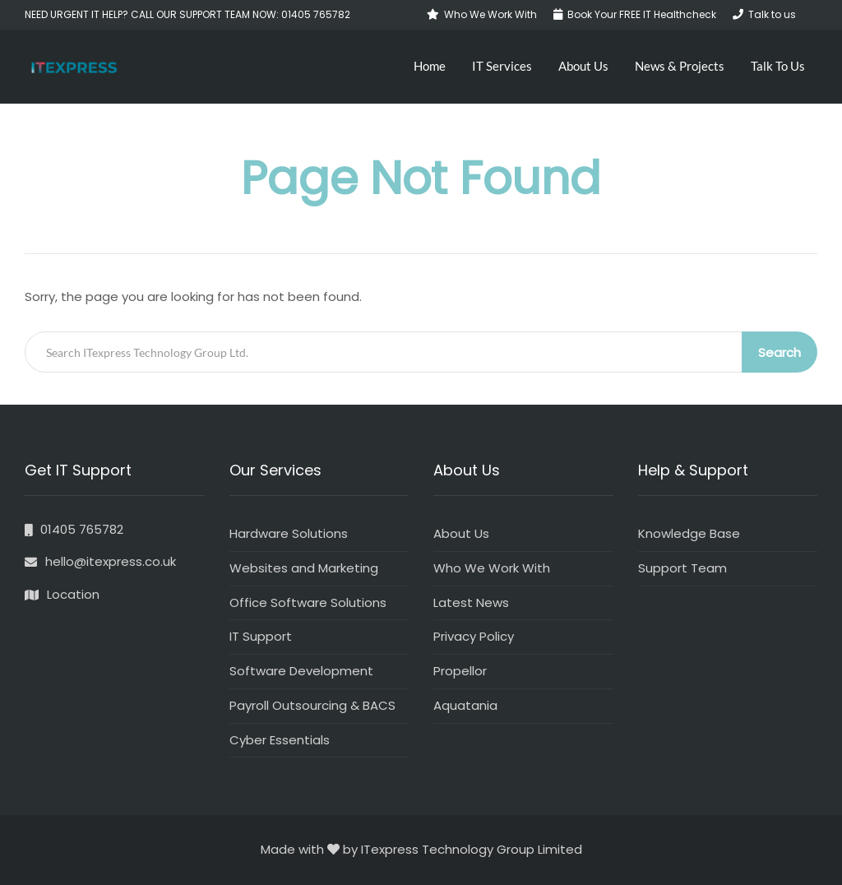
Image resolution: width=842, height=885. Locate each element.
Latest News (471, 602)
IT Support (260, 636)
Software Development (301, 670)
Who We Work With (491, 568)
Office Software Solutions (307, 602)
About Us (583, 65)
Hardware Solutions (288, 533)
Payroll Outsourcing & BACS (312, 705)
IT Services (502, 65)
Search (779, 352)
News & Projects (679, 65)
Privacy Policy (473, 636)
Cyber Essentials (279, 739)
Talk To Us (778, 65)
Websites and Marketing (303, 568)
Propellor (460, 670)
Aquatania (465, 705)
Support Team (682, 568)
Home (430, 65)
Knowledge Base (689, 533)
